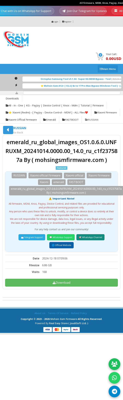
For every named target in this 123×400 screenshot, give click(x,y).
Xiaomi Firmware (105, 112)
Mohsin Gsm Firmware (63, 319)
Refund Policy (79, 313)
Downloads (12, 98)
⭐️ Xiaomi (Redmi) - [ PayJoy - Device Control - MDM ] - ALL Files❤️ (47, 112)
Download (61, 282)
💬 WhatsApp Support (60, 237)
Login (55, 21)
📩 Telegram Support (32, 237)
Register (66, 21)
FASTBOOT (70, 119)
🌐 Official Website (61, 245)
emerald (49, 119)
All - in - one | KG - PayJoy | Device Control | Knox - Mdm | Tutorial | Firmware (55, 105)
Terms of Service (58, 313)
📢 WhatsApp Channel (90, 237)
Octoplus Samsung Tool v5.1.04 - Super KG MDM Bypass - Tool (79, 78)
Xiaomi (44, 182)
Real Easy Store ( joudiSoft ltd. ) (68, 323)
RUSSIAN (91, 119)
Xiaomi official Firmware (21, 119)
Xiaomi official (74, 175)
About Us (40, 313)
